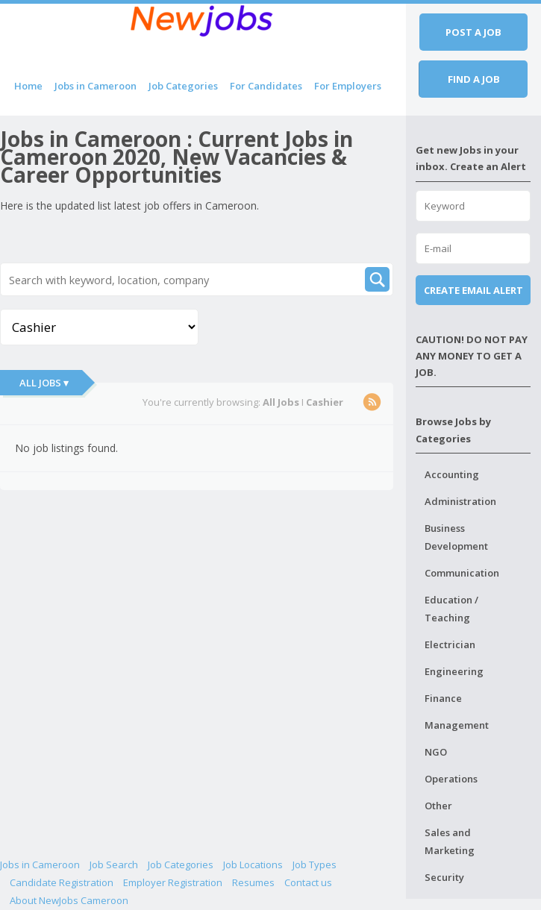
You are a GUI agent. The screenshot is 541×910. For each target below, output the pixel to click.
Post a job (473, 32)
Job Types (315, 864)
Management (457, 725)
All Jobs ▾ (44, 382)
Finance (443, 698)
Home (28, 85)
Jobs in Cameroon (95, 85)
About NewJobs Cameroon (69, 900)
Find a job (474, 79)
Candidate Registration (61, 882)
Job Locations (253, 864)
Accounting (452, 474)
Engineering (454, 671)
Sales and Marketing (450, 841)
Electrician (450, 644)
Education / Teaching (451, 608)
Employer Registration (172, 882)
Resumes (253, 882)
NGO (436, 752)
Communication (462, 573)
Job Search (114, 864)
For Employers (347, 85)
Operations (451, 778)
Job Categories (183, 85)
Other (438, 805)
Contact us (308, 882)
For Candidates (266, 85)
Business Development (456, 537)
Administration (460, 501)
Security (444, 877)
